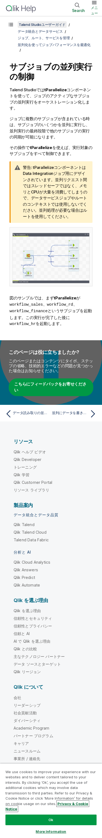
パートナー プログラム (33, 735)
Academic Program (32, 727)
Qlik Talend (24, 523)
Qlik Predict (24, 576)
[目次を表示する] (11, 24)
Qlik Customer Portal (33, 481)
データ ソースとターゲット (37, 663)
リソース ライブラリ (32, 489)
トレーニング (25, 466)
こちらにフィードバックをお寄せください (50, 386)
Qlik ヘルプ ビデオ (30, 451)
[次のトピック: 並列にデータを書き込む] (75, 413)
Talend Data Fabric (31, 539)
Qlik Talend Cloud (30, 531)
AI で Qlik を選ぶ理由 (32, 640)
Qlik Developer (27, 458)
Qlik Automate (27, 584)
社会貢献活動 (25, 712)
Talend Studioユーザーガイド (42, 24)
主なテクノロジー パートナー (39, 655)
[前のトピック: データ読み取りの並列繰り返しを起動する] (27, 413)
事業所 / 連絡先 (27, 757)
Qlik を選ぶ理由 (27, 610)
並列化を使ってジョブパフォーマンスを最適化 (54, 44)
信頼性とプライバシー (33, 625)
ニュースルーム (27, 750)
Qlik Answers (26, 569)
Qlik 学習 (21, 474)
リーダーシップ (27, 704)
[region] (51, 800)
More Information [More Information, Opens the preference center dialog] (51, 831)
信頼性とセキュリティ (33, 617)
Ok (50, 820)
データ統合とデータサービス (40, 31)
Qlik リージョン (27, 671)
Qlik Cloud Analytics (32, 561)
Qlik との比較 (25, 648)
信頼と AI (22, 632)
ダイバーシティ (27, 719)
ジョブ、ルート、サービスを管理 (44, 38)
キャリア (21, 742)
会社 (17, 696)
